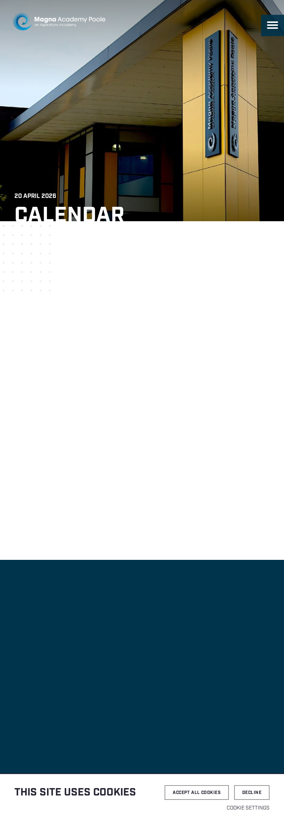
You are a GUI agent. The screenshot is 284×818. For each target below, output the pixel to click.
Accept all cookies (197, 792)
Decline (251, 792)
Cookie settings (248, 808)
